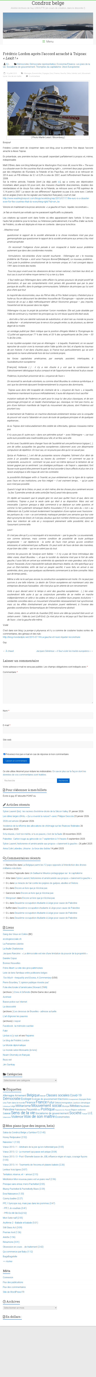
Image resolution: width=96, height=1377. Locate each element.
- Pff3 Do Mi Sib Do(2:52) (15, 1213)
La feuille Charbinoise (13, 948)
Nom (6, 710)
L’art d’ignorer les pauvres (15, 1016)
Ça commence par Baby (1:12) (18, 1251)
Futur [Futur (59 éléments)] (50, 1102)
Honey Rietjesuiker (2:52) (15, 1137)
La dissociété (9, 1006)
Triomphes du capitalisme (48, 67)
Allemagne (27, 73)
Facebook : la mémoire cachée (18, 1026)
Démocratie (23, 64)
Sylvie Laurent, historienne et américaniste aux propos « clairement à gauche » (40, 843)
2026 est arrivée (11, 821)
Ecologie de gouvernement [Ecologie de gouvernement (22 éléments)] (45, 1099)
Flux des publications (13, 1282)
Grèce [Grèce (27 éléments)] (58, 1102)
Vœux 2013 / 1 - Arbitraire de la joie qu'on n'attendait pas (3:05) (33, 1147)
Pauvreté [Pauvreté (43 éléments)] (31, 1109)
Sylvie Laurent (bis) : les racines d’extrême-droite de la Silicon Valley (35, 811)
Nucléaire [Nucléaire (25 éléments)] (84, 1106)
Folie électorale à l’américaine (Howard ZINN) (25, 987)
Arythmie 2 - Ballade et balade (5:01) (20, 1222)
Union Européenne (71, 67)
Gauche (63, 73)
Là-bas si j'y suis (10, 1035)
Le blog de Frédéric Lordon (16, 1040)
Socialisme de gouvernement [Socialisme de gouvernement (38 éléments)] (52, 1113)
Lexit (79, 73)
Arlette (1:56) (9, 1237)
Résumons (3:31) (11, 1242)
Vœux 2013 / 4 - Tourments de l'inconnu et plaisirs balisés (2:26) (34, 1164)
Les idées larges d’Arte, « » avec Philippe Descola (38, 816)
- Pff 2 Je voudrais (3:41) (15, 1208)
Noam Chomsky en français (16, 1055)
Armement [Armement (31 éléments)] (20, 1095)
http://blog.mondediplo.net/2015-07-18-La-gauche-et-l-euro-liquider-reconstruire (41, 637)
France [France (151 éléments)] (41, 1102)
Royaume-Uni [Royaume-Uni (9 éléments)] (60, 1110)
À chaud (8, 651)
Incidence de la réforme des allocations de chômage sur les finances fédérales (41, 826)
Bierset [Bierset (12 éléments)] (43, 1096)
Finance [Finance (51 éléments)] (30, 1102)
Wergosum (11, 898)
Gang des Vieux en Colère (15, 934)
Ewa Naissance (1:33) (13, 1193)
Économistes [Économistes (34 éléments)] (62, 1116)
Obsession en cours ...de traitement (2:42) (23, 1247)
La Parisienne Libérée (13, 944)
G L (7, 64)
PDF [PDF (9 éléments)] (38, 1110)
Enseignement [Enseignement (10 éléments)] (73, 1099)
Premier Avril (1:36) (12, 1232)
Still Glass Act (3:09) (12, 1227)
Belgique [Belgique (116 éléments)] (33, 1095)
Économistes (37, 73)
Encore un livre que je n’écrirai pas (31, 888)
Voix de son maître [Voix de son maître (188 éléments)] (39, 1116)
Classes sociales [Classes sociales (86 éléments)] (57, 1095)
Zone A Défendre (22, 992)
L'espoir (17, 1021)
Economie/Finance (66, 64)
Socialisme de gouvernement (21, 67)
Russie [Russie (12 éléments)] (67, 1110)
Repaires (29, 1035)
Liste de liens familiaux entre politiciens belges (25, 972)
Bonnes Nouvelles (11, 963)
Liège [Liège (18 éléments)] (13, 1106)
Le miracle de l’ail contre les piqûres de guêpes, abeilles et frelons (46, 883)
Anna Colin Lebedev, (26, 848)
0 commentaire (32, 76)
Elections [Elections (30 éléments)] (63, 1099)
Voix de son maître (14, 76)
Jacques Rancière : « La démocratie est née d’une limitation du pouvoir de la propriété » (45, 953)
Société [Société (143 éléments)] (75, 1113)
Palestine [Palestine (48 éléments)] (8, 1109)
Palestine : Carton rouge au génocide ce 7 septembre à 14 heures (35, 839)
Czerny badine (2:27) (13, 1198)
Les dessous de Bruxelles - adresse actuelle (35, 1011)
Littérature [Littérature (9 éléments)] (6, 1106)
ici (59, 181)
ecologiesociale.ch (12, 939)
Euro (51, 73)
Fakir (5, 1030)
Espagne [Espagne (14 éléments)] (82, 1099)
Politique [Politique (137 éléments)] (48, 1109)
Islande (74, 73)
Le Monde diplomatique (14, 1045)
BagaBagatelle (10, 1256)
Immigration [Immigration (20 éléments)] (66, 1102)
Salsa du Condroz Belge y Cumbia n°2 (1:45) (24, 1132)
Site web (7, 739)
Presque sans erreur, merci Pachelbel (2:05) (24, 1184)
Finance (56, 73)
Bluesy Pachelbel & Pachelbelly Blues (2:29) (24, 1189)
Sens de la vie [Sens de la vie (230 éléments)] (23, 1112)
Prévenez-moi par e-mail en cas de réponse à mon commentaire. (36, 754)
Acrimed (7, 997)
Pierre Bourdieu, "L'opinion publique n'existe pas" (26, 982)
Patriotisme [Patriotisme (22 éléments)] (20, 1109)
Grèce (69, 73)
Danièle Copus (10, 958)
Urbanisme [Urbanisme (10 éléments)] (7, 1117)
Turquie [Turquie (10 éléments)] (84, 1114)
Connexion (8, 1277)
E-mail (6, 725)
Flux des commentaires (14, 1287)
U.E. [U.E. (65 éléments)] (90, 1113)
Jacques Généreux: (64, 651)
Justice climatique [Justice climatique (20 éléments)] (81, 1102)
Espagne (45, 73)
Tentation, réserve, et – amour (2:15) (20, 1174)
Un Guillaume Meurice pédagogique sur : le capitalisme (56, 873)
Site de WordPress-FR (13, 1292)
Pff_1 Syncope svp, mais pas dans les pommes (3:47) (29, 1203)
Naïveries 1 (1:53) (11, 1142)
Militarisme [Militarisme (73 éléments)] (23, 1106)
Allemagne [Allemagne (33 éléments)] (8, 1095)
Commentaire (10, 672)
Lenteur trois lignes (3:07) (15, 1169)
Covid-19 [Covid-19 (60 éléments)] (76, 1095)
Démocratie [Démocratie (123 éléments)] (11, 1098)
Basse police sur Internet (15, 1001)
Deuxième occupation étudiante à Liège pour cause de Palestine (46, 903)
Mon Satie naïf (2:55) (13, 1218)
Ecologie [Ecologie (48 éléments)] (26, 1098)
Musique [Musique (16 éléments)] (65, 1106)
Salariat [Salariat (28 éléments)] (7, 1113)
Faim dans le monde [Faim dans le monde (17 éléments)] (16, 1103)
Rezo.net (7, 1059)
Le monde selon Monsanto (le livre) (20, 1050)
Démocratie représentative (43, 64)
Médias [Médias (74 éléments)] (75, 1106)
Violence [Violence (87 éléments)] (17, 1117)
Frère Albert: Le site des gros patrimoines (23, 968)
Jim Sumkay (9, 1064)
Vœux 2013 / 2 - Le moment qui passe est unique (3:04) (30, 1151)
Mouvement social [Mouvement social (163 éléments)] (46, 1105)
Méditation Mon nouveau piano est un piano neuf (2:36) (29, 1179)
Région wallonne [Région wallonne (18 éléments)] (78, 1110)
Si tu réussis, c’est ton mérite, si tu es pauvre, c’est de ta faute (32, 834)
